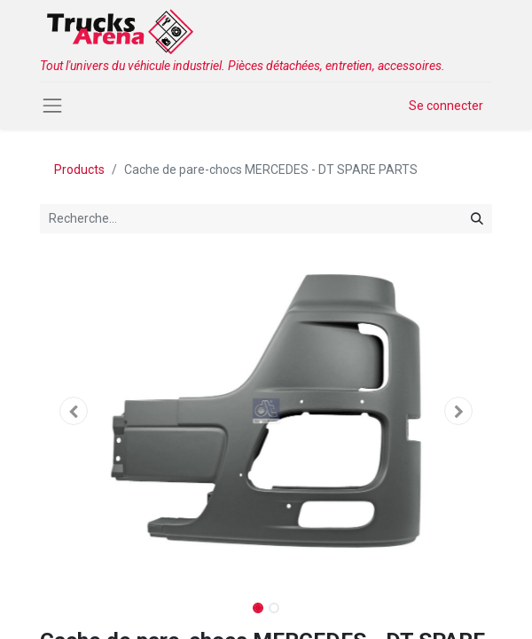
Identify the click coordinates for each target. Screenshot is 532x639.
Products (79, 169)
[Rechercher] (477, 218)
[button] (74, 411)
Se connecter (446, 106)
